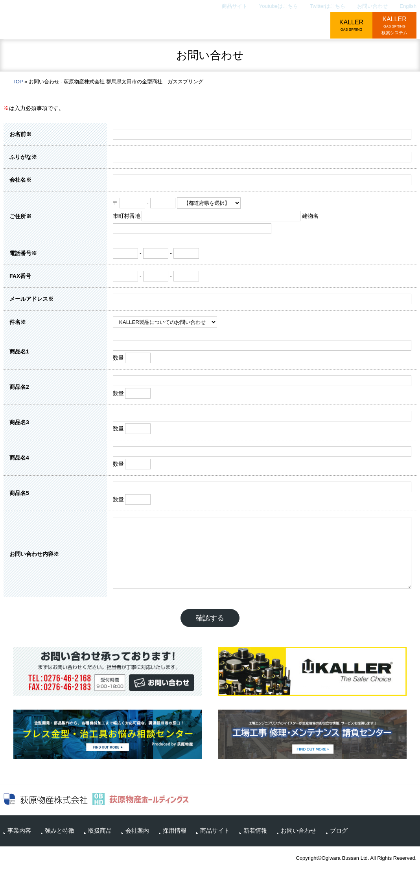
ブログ (339, 830)
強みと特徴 (176, 26)
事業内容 (129, 26)
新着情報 (255, 830)
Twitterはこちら (327, 6)
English (408, 6)
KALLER (351, 26)
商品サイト (234, 6)
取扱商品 (222, 26)
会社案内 (265, 26)
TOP (18, 82)
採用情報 (308, 26)
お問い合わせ (372, 6)
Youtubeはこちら (278, 6)
